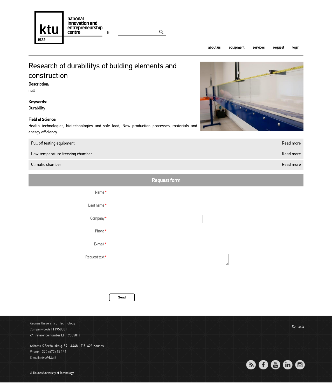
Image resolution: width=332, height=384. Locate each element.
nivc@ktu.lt (48, 359)
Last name (97, 206)
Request (278, 48)
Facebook (263, 363)
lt (108, 33)
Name (100, 193)
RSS (253, 363)
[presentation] (148, 282)
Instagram (300, 363)
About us (214, 48)
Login (295, 48)
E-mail (100, 244)
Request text (95, 257)
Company (98, 219)
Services (259, 48)
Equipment (236, 48)
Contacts (298, 328)
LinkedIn (287, 363)
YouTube (275, 363)
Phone (100, 231)
